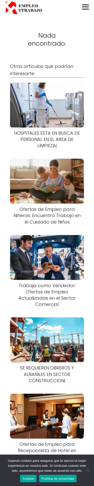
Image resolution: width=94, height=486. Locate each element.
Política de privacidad (58, 479)
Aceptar (28, 479)
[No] (87, 470)
